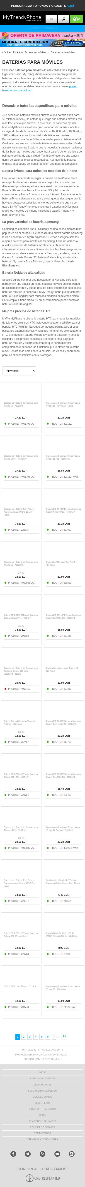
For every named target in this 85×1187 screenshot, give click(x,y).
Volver (7, 52)
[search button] (63, 19)
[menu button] (51, 19)
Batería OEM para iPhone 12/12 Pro (20, 986)
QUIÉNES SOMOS (42, 1097)
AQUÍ (70, 5)
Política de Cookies (42, 1127)
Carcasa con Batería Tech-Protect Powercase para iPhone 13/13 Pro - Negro (20, 883)
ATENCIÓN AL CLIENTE (42, 1078)
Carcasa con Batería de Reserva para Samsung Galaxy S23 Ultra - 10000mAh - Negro (21, 671)
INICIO (42, 1072)
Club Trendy (42, 1103)
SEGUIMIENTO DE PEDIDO (42, 1091)
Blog (42, 1115)
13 (64, 1036)
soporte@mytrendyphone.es (42, 1059)
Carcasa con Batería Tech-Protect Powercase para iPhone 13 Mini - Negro (19, 512)
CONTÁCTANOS (42, 1133)
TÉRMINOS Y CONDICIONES (42, 1139)
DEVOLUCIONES (42, 1084)
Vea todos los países (42, 1121)
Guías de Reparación (42, 1109)
